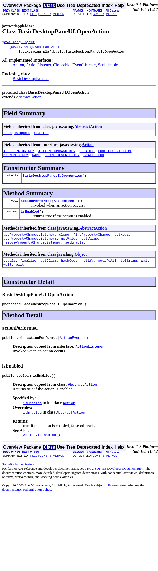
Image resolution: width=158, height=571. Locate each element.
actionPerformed (36, 205)
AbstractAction (29, 98)
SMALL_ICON (93, 158)
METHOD (58, 14)
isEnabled (30, 217)
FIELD (33, 14)
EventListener (84, 65)
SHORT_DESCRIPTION (62, 158)
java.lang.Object (18, 42)
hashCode (69, 269)
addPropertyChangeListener (29, 240)
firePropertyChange (91, 240)
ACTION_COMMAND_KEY (56, 153)
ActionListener (38, 65)
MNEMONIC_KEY (15, 158)
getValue (69, 245)
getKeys (121, 240)
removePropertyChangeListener (32, 250)
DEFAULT (87, 153)
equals (9, 269)
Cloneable (61, 65)
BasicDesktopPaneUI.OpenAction (52, 179)
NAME (36, 158)
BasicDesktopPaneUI (31, 79)
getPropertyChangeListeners (30, 245)
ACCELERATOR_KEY (18, 153)
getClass (48, 269)
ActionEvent (64, 205)
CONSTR (45, 14)
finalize (28, 269)
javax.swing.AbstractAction (37, 47)
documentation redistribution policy (26, 502)
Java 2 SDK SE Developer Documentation (114, 481)
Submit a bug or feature (18, 477)
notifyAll (107, 269)
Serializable (108, 65)
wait (145, 269)
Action (18, 65)
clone (64, 240)
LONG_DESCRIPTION (114, 153)
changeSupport (16, 134)
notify (87, 269)
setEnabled (75, 250)
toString (129, 269)
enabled (41, 134)
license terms (117, 498)
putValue (89, 245)
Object (81, 262)
